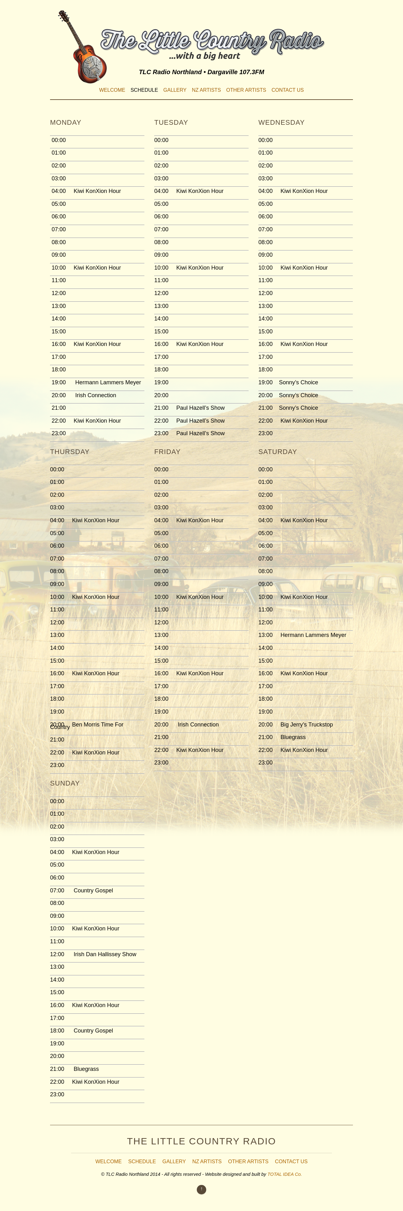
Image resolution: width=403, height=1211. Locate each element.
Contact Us (287, 90)
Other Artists (246, 90)
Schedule (144, 90)
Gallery (175, 90)
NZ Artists (206, 90)
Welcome (112, 90)
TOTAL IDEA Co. (284, 1174)
